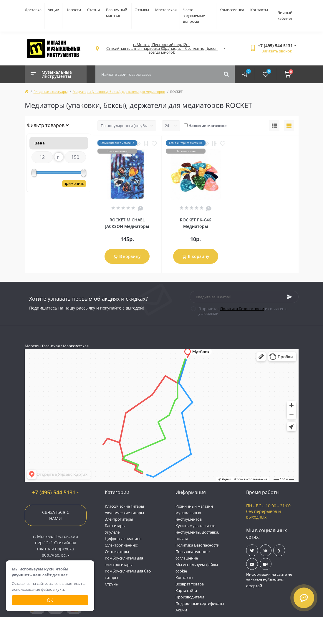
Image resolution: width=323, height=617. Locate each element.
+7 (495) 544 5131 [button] (55, 492)
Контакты (259, 9)
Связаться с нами (55, 515)
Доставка (33, 9)
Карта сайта (186, 590)
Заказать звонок (277, 51)
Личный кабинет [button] (284, 15)
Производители (189, 597)
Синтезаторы (117, 551)
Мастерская (166, 9)
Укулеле (112, 532)
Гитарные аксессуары (50, 91)
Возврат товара (189, 584)
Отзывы (142, 9)
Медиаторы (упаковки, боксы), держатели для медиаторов (119, 91)
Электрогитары (119, 519)
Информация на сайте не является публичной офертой (269, 580)
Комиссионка (231, 9)
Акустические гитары (124, 512)
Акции (53, 9)
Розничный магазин (116, 12)
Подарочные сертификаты (199, 603)
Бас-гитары (115, 525)
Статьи (93, 9)
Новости (73, 9)
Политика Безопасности (242, 308)
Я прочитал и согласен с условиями (242, 311)
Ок (50, 600)
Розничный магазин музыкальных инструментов (194, 513)
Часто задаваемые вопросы (194, 15)
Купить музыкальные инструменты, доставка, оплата (197, 532)
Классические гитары (124, 506)
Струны (112, 584)
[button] (161, 48)
